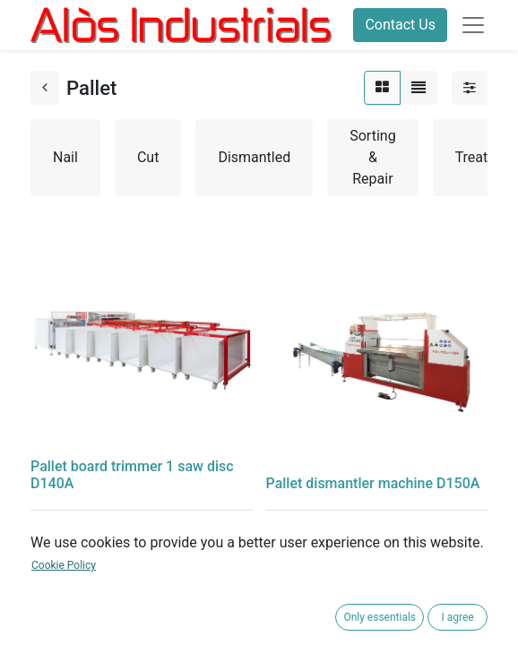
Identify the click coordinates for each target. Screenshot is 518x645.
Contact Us (400, 24)
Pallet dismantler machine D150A (373, 483)
